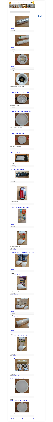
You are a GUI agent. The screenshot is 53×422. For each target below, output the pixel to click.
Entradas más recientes (12, 418)
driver (16, 375)
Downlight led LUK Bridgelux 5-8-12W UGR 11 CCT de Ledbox (20, 71)
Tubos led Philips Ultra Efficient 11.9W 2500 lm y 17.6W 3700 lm (20, 33)
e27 (13, 294)
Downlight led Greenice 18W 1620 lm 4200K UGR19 (18, 400)
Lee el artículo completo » (12, 28)
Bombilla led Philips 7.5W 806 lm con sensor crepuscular (19, 274)
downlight (12, 108)
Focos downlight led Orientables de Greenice (17, 358)
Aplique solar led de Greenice (15, 152)
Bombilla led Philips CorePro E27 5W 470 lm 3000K (18, 335)
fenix (13, 204)
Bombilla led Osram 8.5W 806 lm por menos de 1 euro (19, 229)
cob (13, 375)
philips (15, 294)
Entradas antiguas (32, 418)
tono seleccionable (20, 108)
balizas (12, 166)
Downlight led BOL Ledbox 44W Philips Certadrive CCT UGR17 (20, 111)
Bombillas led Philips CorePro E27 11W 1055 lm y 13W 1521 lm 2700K (22, 252)
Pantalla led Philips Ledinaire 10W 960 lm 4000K (18, 316)
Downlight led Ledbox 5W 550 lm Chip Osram (17, 133)
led (16, 166)
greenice (15, 166)
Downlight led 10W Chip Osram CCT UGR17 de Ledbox (19, 92)
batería (13, 166)
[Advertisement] (39, 28)
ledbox (16, 108)
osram (17, 108)
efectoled (13, 355)
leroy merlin (14, 249)
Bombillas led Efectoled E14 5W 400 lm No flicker (18, 297)
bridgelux (12, 375)
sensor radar (18, 166)
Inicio (22, 418)
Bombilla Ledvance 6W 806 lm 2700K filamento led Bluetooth (20, 207)
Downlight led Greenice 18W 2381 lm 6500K (17, 378)
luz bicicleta (16, 204)
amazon (12, 294)
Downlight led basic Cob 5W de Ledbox (16, 52)
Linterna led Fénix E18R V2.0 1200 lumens (17, 169)
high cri (15, 108)
